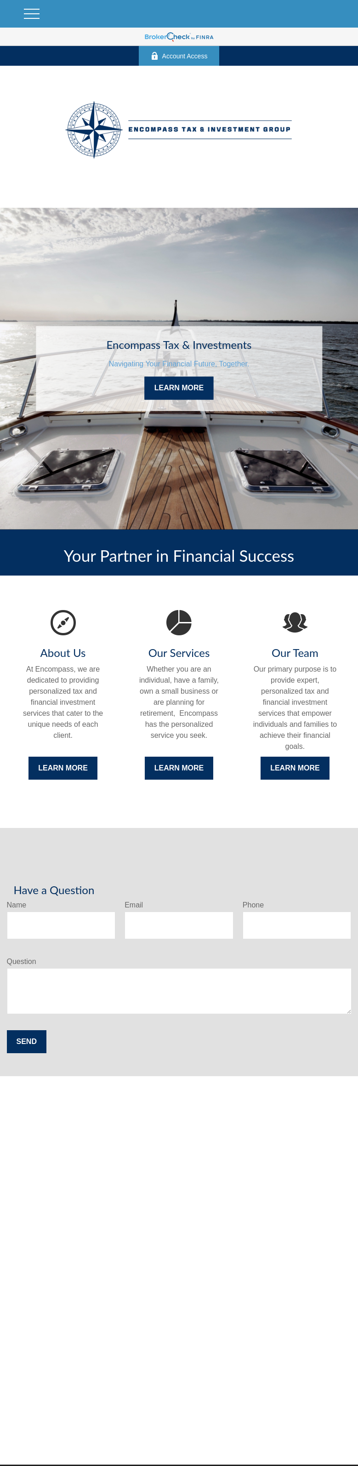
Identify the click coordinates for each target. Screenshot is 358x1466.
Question (21, 961)
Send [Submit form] (27, 1041)
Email (134, 905)
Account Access (179, 56)
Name (17, 905)
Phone (253, 905)
